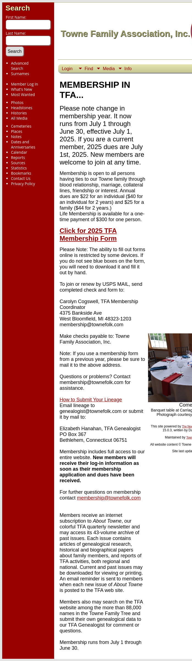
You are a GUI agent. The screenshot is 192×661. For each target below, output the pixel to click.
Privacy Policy (23, 183)
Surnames (20, 73)
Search (17, 8)
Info (128, 68)
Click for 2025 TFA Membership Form (88, 234)
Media (109, 68)
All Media (19, 118)
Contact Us (20, 178)
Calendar (19, 152)
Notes (16, 136)
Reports (18, 157)
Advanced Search (20, 66)
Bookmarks (21, 173)
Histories (19, 113)
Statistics (19, 168)
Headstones (21, 107)
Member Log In (24, 84)
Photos (17, 102)
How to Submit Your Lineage (91, 399)
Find (89, 68)
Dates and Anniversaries (23, 144)
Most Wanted (23, 94)
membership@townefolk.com (109, 498)
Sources (18, 162)
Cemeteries (21, 126)
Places (16, 131)
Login (67, 68)
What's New (21, 89)
